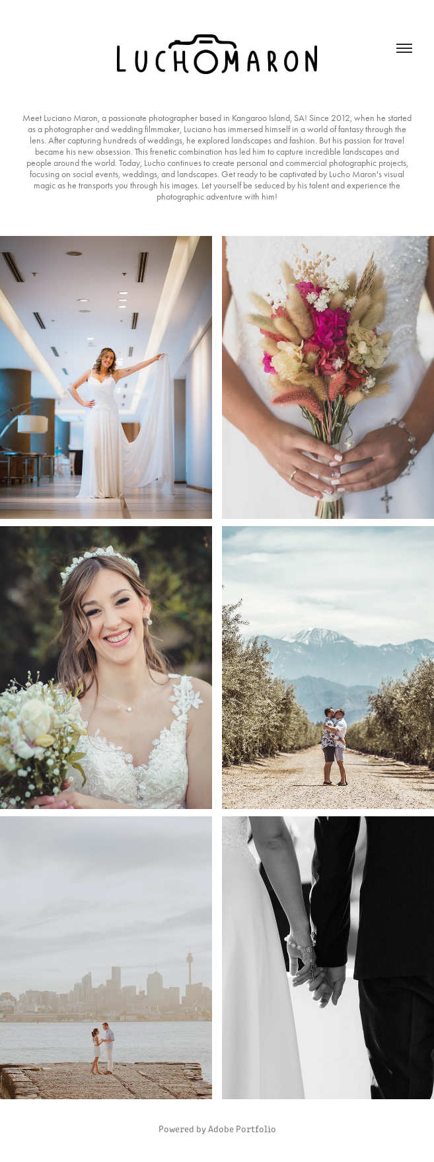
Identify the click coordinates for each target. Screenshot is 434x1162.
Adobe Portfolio (242, 1128)
